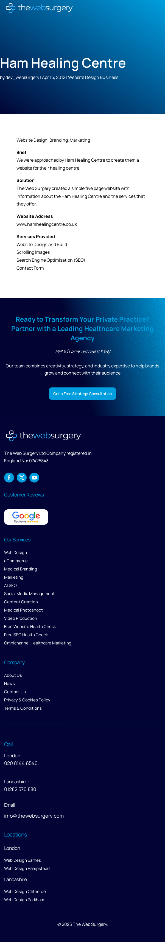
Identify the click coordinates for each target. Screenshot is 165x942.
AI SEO (10, 585)
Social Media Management (29, 593)
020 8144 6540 (21, 763)
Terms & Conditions (23, 708)
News (9, 683)
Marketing (13, 577)
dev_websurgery (22, 77)
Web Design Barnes (22, 860)
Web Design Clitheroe (25, 891)
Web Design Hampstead (27, 868)
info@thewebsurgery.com (34, 815)
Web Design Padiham (24, 900)
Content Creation (21, 602)
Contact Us (15, 692)
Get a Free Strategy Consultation (82, 393)
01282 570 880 (20, 789)
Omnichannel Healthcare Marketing (37, 643)
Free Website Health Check (30, 626)
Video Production (20, 618)
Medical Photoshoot (23, 610)
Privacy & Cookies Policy (27, 700)
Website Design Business (93, 77)
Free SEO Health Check (26, 635)
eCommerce (16, 561)
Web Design (15, 552)
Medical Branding (20, 569)
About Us (13, 675)
